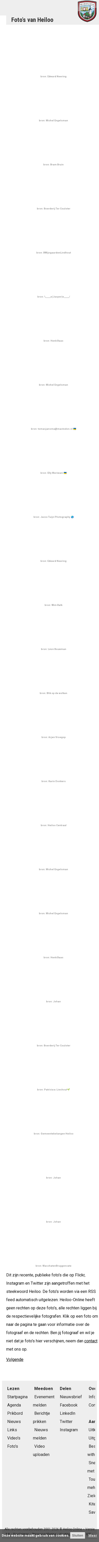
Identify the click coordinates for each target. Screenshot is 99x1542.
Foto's (12, 1446)
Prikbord (15, 1413)
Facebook (69, 1405)
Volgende (14, 1359)
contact (90, 1340)
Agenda (14, 1405)
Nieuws (14, 1421)
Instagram (69, 1429)
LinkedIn (67, 1413)
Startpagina (17, 1396)
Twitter (66, 1421)
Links (12, 1429)
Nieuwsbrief (71, 1396)
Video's (13, 1438)
